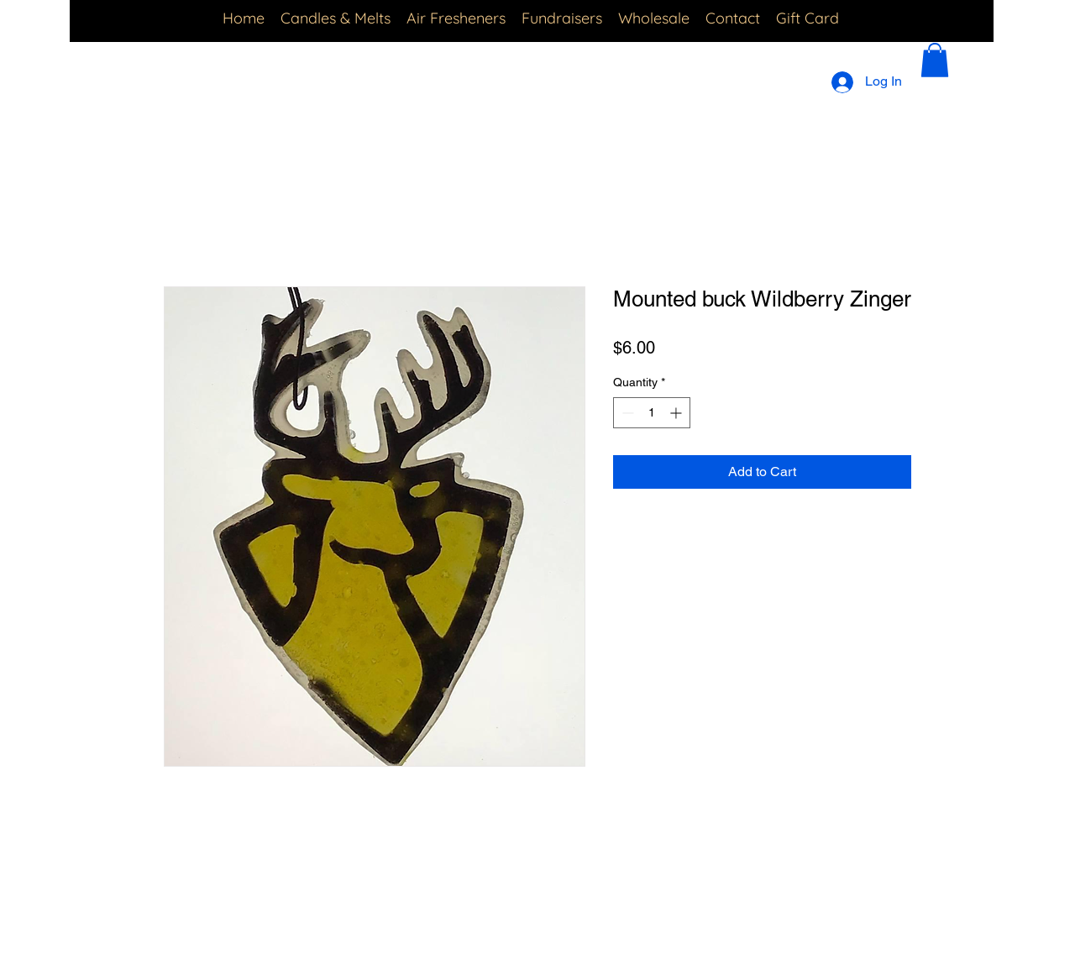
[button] (934, 60)
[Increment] (677, 412)
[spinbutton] (652, 412)
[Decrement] (626, 412)
